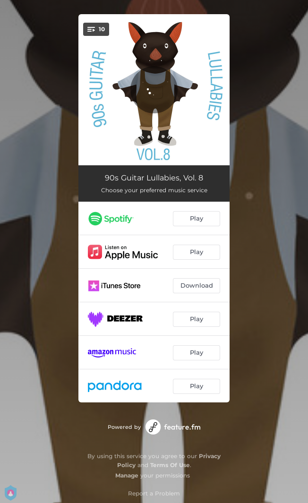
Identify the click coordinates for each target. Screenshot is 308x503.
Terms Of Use (170, 465)
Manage (126, 475)
